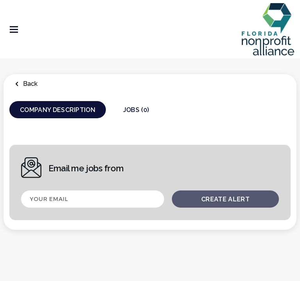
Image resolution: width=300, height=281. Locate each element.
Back (29, 83)
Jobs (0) (136, 110)
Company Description (57, 110)
